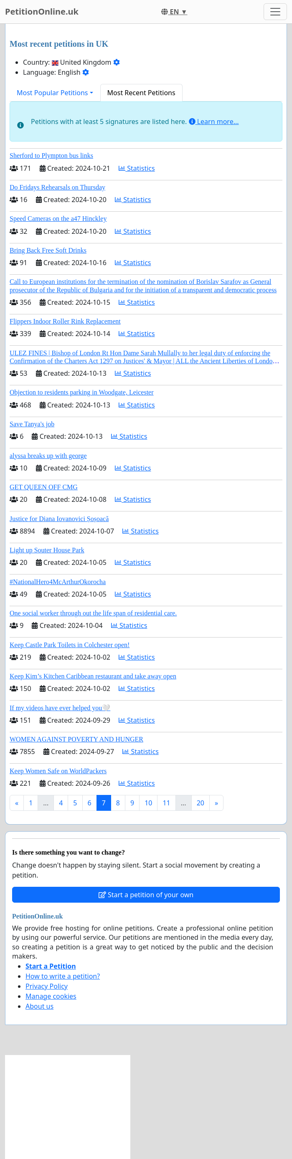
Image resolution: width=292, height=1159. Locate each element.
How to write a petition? (62, 976)
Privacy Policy (46, 986)
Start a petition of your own (146, 894)
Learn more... (214, 121)
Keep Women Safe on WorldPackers (58, 770)
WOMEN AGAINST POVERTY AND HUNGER (76, 739)
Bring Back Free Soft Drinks (48, 250)
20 (200, 802)
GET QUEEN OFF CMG (44, 487)
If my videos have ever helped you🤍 (60, 707)
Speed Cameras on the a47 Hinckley (58, 218)
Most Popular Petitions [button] (52, 92)
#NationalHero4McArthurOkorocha (58, 581)
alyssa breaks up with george (48, 455)
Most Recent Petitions (141, 92)
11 (166, 802)
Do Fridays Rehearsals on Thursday (57, 187)
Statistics (137, 168)
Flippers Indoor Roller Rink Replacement (65, 321)
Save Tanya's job (32, 424)
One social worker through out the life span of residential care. (93, 613)
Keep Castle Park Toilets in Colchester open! (69, 644)
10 (148, 802)
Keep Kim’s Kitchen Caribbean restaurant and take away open (93, 676)
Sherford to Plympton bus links (51, 155)
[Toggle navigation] (275, 11)
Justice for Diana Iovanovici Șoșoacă (59, 518)
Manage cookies (50, 996)
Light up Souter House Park (47, 550)
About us (39, 1006)
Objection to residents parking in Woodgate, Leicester (82, 392)
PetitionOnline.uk (42, 11)
